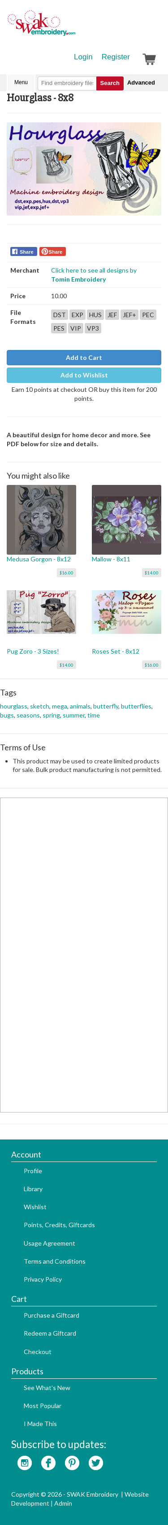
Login (83, 57)
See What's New (47, 1387)
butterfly (105, 706)
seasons (28, 715)
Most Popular (42, 1405)
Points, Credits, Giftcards (59, 1225)
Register (116, 57)
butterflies (136, 706)
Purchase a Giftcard (51, 1315)
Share (27, 252)
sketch (39, 706)
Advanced (141, 82)
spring (51, 715)
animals (80, 706)
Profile (33, 1171)
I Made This (40, 1423)
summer (74, 715)
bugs (7, 715)
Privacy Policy (43, 1279)
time (93, 715)
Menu (21, 82)
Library (33, 1189)
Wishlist (35, 1207)
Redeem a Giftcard (50, 1333)
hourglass (13, 706)
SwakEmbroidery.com (74, 27)
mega (59, 706)
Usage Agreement (49, 1243)
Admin (63, 1503)
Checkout (38, 1351)
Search (110, 83)
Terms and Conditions (55, 1261)
